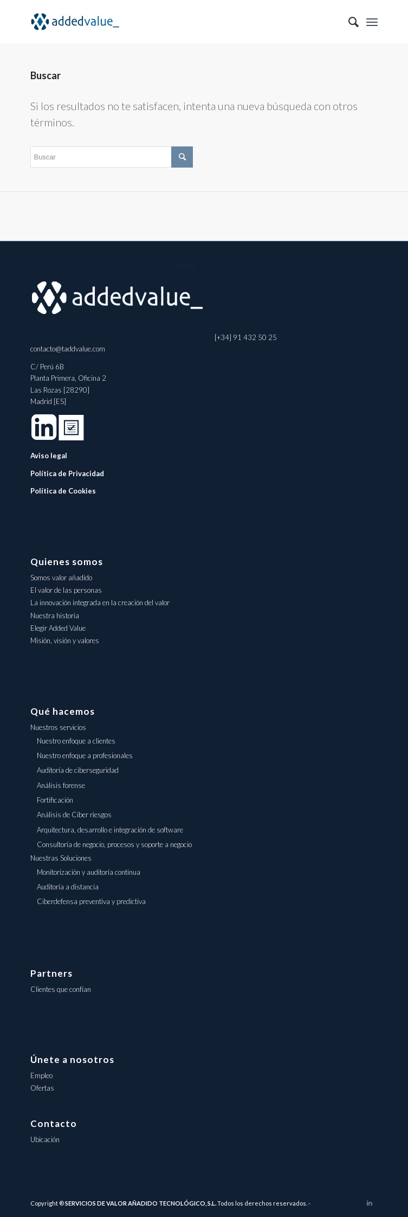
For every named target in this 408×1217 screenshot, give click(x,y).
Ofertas (42, 1088)
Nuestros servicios (58, 727)
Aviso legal (48, 455)
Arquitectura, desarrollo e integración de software (110, 829)
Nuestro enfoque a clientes (76, 740)
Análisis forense (61, 785)
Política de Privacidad (67, 473)
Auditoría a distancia (68, 886)
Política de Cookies (63, 490)
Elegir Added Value (58, 628)
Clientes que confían (60, 989)
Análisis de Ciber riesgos (74, 814)
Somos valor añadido (61, 577)
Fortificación (55, 800)
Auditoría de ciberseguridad (78, 770)
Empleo (41, 1075)
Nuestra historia (54, 615)
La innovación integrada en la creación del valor (100, 602)
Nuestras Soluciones (61, 858)
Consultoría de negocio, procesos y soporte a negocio (114, 844)
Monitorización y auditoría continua (88, 872)
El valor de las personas (66, 590)
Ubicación (45, 1139)
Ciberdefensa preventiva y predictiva (91, 901)
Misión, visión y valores (64, 640)
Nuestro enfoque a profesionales (85, 755)
